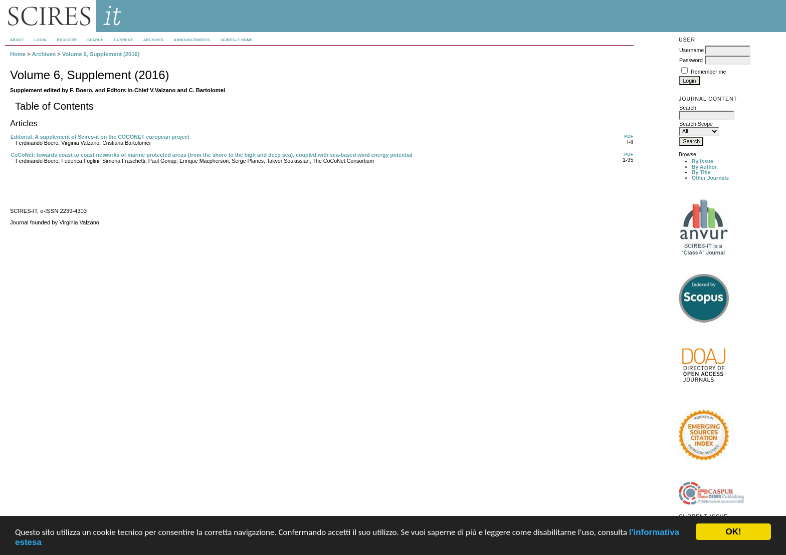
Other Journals (710, 178)
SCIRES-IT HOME (236, 40)
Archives (153, 40)
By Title (701, 172)
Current (123, 40)
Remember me (708, 72)
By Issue (702, 161)
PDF (628, 136)
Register (67, 40)
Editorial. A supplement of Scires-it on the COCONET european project (100, 137)
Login (40, 40)
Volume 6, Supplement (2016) (101, 54)
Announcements (192, 40)
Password (691, 60)
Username (691, 50)
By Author (704, 167)
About (17, 40)
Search (95, 40)
